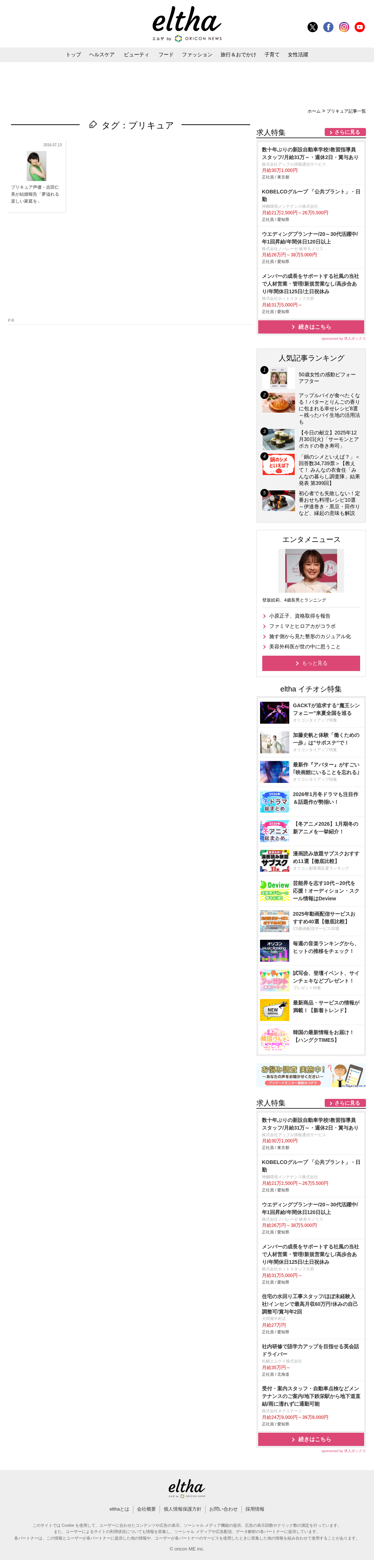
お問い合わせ (223, 1509)
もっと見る (315, 663)
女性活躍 (298, 54)
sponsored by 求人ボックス (343, 338)
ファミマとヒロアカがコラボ (302, 626)
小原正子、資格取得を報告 (300, 616)
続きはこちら (314, 327)
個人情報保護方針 (183, 1509)
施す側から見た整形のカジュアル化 (310, 636)
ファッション (197, 54)
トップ (73, 54)
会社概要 (146, 1509)
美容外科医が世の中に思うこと (305, 646)
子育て (272, 54)
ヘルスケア (102, 54)
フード (166, 54)
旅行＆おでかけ (238, 54)
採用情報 (254, 1509)
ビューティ (136, 54)
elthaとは (119, 1509)
